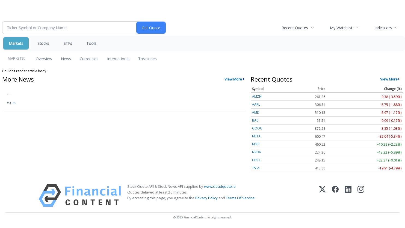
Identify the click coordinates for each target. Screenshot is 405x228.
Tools (91, 43)
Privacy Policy (206, 197)
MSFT (256, 144)
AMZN (257, 96)
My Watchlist (341, 27)
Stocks (43, 43)
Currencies (89, 58)
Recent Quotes (295, 27)
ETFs (67, 43)
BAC (255, 120)
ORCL (256, 160)
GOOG (257, 128)
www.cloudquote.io (220, 186)
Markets (16, 43)
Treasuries (147, 58)
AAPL (256, 104)
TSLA (255, 168)
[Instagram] (360, 195)
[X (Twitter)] (322, 195)
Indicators (383, 27)
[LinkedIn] (348, 195)
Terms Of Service (240, 197)
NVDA (256, 152)
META (256, 136)
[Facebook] (335, 195)
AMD (255, 112)
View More (233, 79)
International (118, 58)
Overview (44, 58)
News (66, 58)
